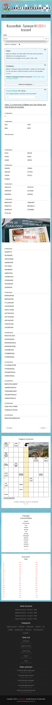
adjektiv (8, 252)
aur (29, 125)
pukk (38, 77)
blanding (9, 255)
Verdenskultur (26, 523)
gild (6, 153)
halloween (21, 626)
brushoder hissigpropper (26, 670)
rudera (8, 194)
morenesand (10, 346)
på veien (8, 266)
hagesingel (10, 339)
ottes (30, 172)
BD (36, 578)
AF (3, 566)
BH (4, 582)
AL (36, 568)
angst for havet (26, 646)
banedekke (9, 296)
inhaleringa (26, 651)
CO (36, 595)
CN (20, 595)
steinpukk (9, 327)
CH (20, 593)
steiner (30, 210)
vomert (26, 656)
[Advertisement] (26, 140)
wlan (26, 661)
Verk (26, 531)
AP (4, 572)
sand (7, 160)
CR (20, 597)
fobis (29, 168)
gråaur (8, 191)
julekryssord (30, 626)
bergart (8, 202)
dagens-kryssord (12, 626)
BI (19, 582)
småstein (15, 78)
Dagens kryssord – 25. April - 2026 (26, 619)
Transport (26, 540)
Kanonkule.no (21, 699)
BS (20, 585)
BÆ (20, 589)
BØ (36, 589)
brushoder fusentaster (26, 685)
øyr (29, 128)
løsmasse (9, 262)
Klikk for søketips (10, 44)
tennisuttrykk (11, 410)
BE (4, 580)
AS (4, 574)
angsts (8, 187)
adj (6, 125)
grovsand (9, 259)
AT (20, 574)
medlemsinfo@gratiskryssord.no (26, 701)
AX (20, 576)
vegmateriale (11, 395)
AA (20, 562)
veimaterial (10, 376)
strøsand (9, 280)
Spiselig (26, 529)
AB (36, 562)
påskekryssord (19, 630)
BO (20, 583)
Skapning (26, 544)
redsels (31, 206)
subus (7, 179)
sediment (9, 270)
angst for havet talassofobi (26, 690)
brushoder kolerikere (26, 675)
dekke (7, 168)
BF (20, 580)
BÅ (4, 589)
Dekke (35, 77)
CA (4, 591)
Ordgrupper (26, 535)
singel (30, 194)
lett (43, 626)
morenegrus (10, 343)
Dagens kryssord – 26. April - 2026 (26, 616)
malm (29, 153)
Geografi (26, 521)
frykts (30, 187)
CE (36, 591)
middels (10, 630)
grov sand (9, 310)
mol (6, 128)
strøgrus (9, 277)
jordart (31, 202)
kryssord (38, 626)
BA (20, 578)
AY (36, 576)
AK (20, 568)
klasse (30, 191)
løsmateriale (10, 387)
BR (4, 585)
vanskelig (25, 633)
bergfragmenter (12, 418)
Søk (46, 38)
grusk (7, 172)
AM (4, 570)
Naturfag (26, 546)
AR (36, 572)
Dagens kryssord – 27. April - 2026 (26, 613)
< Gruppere (9, 428)
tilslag (8, 213)
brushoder (26, 641)
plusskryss (28, 630)
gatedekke (9, 306)
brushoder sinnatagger (26, 680)
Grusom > (43, 428)
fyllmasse (9, 303)
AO (36, 570)
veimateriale (10, 398)
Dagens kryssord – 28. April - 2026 (26, 610)
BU (36, 585)
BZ (36, 587)
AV (3, 576)
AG (20, 566)
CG (4, 593)
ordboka (8, 73)
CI (36, 593)
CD (20, 591)
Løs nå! (26, 504)
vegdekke (9, 284)
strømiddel (10, 353)
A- (3, 562)
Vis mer (26, 549)
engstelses (10, 336)
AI (3, 568)
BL (3, 583)
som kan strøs (11, 406)
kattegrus (9, 313)
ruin (29, 157)
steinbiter (9, 350)
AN (20, 570)
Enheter (26, 542)
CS (36, 597)
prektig (8, 206)
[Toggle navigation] (5, 16)
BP (36, 583)
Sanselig (26, 533)
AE (36, 564)
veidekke (8, 287)
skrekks (8, 210)
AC (4, 564)
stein (42, 77)
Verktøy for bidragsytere (25, 84)
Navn (26, 525)
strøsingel (10, 357)
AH (36, 566)
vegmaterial (10, 372)
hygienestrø (10, 365)
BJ (36, 582)
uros (29, 160)
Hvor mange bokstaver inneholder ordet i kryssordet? (21, 93)
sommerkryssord (38, 630)
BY (20, 587)
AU (36, 574)
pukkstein (9, 324)
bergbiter (9, 299)
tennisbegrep (11, 391)
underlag (9, 78)
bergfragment (11, 384)
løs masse (9, 320)
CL (3, 595)
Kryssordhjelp (12, 91)
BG (36, 580)
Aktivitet (26, 527)
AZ (3, 578)
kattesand (9, 317)
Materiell (26, 538)
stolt (29, 175)
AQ (20, 572)
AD (20, 564)
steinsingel (10, 369)
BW (4, 587)
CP (4, 597)
